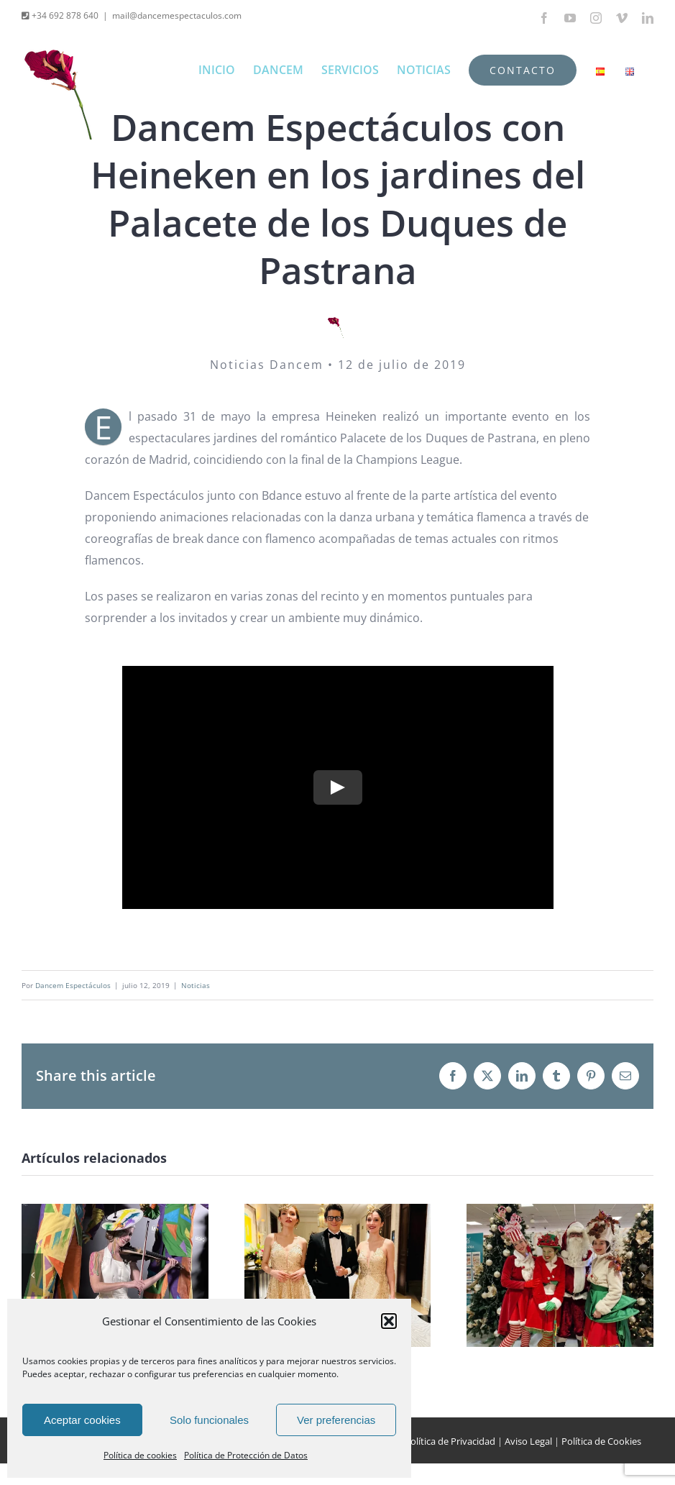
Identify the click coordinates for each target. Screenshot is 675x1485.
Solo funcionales (209, 1420)
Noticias (195, 985)
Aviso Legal (528, 1441)
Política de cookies (140, 1455)
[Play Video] (337, 787)
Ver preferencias (336, 1420)
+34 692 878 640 (63, 15)
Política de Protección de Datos (246, 1455)
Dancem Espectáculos (73, 985)
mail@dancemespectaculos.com (177, 15)
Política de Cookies (601, 1441)
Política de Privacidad (450, 1441)
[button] (389, 1321)
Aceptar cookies (82, 1420)
